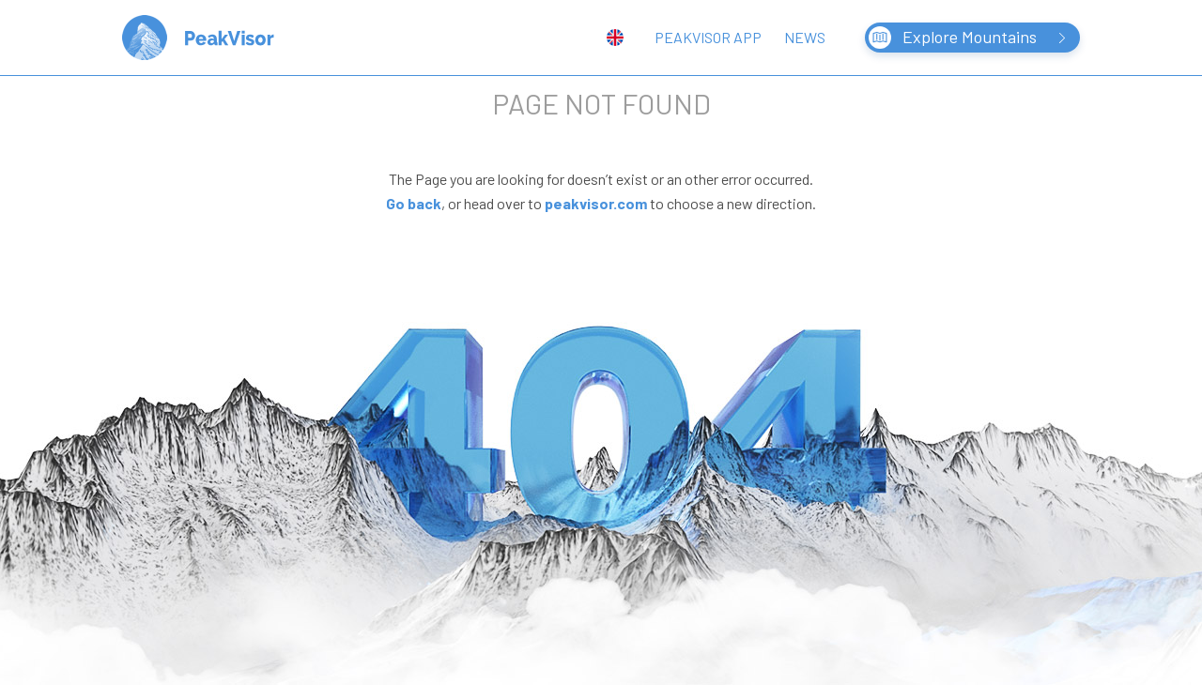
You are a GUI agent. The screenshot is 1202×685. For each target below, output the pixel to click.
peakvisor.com (596, 203)
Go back (413, 203)
